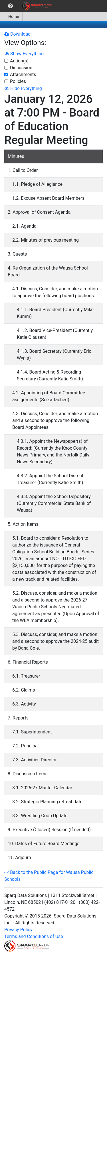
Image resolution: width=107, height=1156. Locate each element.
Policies (18, 81)
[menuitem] (10, 6)
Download (17, 34)
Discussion (21, 67)
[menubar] (27, 6)
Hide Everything (23, 88)
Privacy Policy (18, 929)
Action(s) (19, 61)
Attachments (23, 74)
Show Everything (24, 53)
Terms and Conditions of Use (33, 936)
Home (11, 16)
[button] (10, 6)
